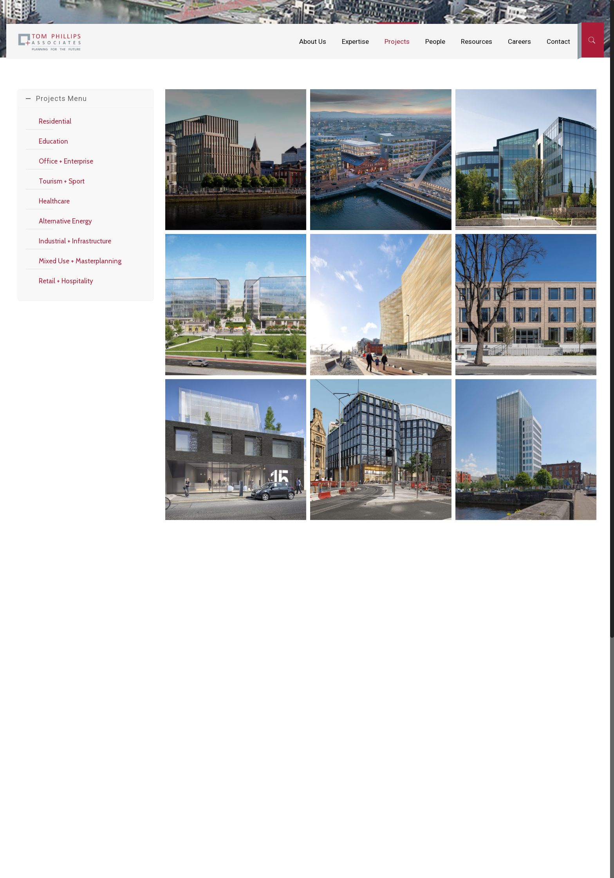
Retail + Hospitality (66, 281)
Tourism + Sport (62, 181)
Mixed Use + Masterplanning (80, 261)
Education (53, 141)
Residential (55, 121)
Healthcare (54, 201)
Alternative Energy (65, 221)
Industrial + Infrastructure (75, 241)
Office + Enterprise (66, 161)
